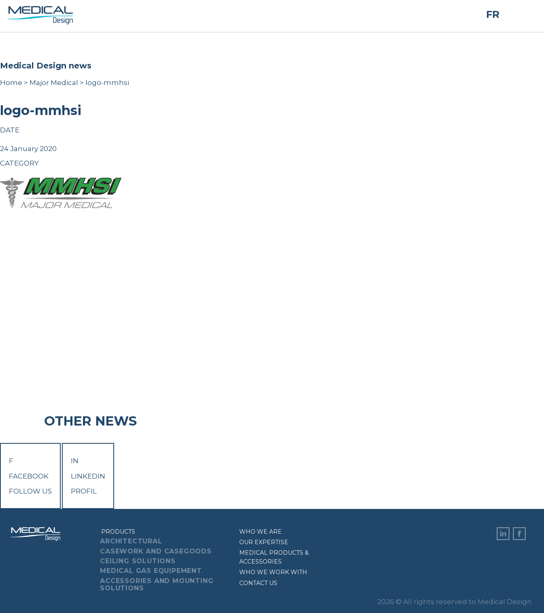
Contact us (258, 583)
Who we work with (273, 572)
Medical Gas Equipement (151, 571)
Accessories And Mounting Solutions (156, 584)
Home (11, 83)
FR (492, 14)
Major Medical (54, 83)
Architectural (131, 541)
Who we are (260, 531)
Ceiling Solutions (138, 561)
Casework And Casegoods (156, 551)
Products (118, 531)
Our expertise (263, 542)
